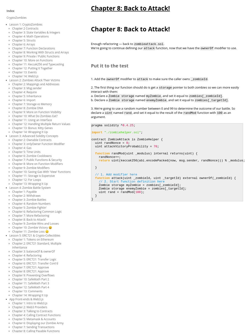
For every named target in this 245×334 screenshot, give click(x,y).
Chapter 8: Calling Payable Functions (36, 331)
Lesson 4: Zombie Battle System (30, 188)
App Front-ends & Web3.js (26, 299)
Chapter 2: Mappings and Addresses (35, 84)
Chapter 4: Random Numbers (31, 204)
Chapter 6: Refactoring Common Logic (37, 212)
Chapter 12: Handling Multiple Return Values (41, 124)
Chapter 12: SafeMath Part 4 (30, 287)
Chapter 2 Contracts (25, 28)
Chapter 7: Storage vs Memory (32, 104)
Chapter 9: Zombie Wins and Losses (35, 224)
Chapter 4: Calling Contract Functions (36, 315)
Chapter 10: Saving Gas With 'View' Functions (41, 172)
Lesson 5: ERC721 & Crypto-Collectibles (34, 236)
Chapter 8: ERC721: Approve (30, 271)
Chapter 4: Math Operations (30, 36)
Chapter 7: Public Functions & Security (37, 160)
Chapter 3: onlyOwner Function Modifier (38, 144)
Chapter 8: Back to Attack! (29, 220)
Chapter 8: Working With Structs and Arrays (40, 52)
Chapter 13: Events (24, 72)
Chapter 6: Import (23, 100)
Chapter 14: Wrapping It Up (30, 132)
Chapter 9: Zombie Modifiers (30, 168)
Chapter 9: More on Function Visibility (36, 112)
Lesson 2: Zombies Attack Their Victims (34, 80)
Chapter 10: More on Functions (32, 60)
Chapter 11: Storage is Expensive (33, 176)
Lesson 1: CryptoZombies (25, 24)
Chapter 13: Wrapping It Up (30, 184)
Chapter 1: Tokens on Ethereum (33, 239)
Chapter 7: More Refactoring (30, 216)
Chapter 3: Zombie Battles (29, 200)
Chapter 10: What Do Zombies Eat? (34, 116)
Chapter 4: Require (24, 92)
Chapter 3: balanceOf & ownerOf (33, 251)
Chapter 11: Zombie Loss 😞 (30, 232)
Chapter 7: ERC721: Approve (30, 267)
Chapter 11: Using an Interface (32, 120)
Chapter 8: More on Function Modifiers (37, 164)
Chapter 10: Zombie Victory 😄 (32, 228)
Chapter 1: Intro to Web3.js (29, 303)
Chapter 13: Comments (27, 291)
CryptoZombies (16, 18)
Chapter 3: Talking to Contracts (32, 311)
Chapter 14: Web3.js (25, 76)
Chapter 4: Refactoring (26, 255)
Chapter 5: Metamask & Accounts (34, 319)
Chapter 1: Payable (24, 192)
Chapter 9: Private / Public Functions (36, 56)
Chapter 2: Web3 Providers (29, 307)
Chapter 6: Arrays (23, 44)
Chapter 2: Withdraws (26, 196)
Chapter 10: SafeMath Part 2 (30, 279)
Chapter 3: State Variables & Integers (36, 32)
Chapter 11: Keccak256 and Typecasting (38, 64)
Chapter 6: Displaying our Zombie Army (38, 323)
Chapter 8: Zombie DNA (27, 108)
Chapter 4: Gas (21, 148)
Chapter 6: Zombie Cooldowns (32, 156)
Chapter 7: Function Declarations (33, 48)
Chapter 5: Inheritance (26, 96)
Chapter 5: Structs (24, 40)
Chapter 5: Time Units (26, 152)
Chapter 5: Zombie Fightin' (29, 208)
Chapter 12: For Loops (26, 180)
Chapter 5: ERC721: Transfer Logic (34, 259)
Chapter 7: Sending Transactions (33, 327)
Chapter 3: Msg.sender (27, 88)
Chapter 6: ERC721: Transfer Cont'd (35, 263)
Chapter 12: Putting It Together (32, 68)
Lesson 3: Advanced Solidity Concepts (33, 136)
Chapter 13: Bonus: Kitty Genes (32, 128)
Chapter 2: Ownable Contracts (32, 140)
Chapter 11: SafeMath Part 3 (30, 283)
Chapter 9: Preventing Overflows (33, 275)
